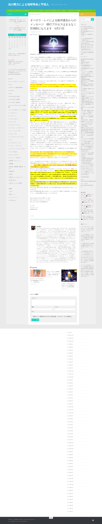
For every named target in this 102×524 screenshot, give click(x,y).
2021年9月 (70, 415)
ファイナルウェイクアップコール (16, 136)
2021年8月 (70, 418)
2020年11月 (70, 445)
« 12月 (9, 48)
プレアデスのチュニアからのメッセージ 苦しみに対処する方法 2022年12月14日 (87, 228)
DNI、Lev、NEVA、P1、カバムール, (17, 81)
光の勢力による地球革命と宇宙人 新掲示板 (18, 10)
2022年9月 (70, 380)
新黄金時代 (11, 171)
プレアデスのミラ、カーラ (15, 142)
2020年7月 (70, 457)
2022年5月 (70, 391)
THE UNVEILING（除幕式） (15, 99)
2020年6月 (70, 460)
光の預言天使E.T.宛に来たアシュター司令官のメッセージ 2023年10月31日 (87, 253)
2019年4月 (70, 502)
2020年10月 (70, 448)
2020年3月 (70, 469)
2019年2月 (70, 508)
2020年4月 (70, 466)
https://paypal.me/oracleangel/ (14, 74)
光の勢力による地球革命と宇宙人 (28, 4)
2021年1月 (70, 439)
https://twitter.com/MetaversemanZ (88, 181)
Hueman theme (24, 521)
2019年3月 (70, 505)
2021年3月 (70, 433)
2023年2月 (70, 365)
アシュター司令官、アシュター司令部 (17, 110)
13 (44, 271)
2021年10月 (70, 412)
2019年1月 (70, 511)
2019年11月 (70, 481)
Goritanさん (11, 90)
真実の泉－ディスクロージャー (16, 177)
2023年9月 (70, 344)
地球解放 (11, 163)
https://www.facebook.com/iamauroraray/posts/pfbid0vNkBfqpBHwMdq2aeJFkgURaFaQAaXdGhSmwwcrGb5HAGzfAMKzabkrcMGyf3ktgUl (64, 219)
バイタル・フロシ (13, 133)
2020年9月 (70, 451)
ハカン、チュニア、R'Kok (14, 130)
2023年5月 (70, 356)
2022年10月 (70, 377)
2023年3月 (70, 362)
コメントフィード (13, 197)
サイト (32, 311)
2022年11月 (70, 374)
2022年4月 (70, 394)
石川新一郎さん (12, 180)
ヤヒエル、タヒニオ (13, 154)
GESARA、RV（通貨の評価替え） (16, 87)
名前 (32, 306)
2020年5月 (70, 463)
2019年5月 (70, 499)
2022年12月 (70, 371)
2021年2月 (70, 436)
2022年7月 (70, 385)
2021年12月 (70, 406)
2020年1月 (70, 475)
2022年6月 (70, 388)
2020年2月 (70, 472)
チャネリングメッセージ (36, 14)
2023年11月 (70, 338)
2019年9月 (70, 487)
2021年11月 (70, 409)
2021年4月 (70, 430)
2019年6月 (70, 496)
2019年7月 (70, 493)
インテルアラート (13, 113)
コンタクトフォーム (87, 10)
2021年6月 (70, 424)
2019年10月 (70, 484)
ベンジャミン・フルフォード (15, 145)
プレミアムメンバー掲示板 (37, 10)
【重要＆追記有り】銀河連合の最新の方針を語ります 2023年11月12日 (87, 245)
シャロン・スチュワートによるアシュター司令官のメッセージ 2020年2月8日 (68, 285)
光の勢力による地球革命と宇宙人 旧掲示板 (55, 10)
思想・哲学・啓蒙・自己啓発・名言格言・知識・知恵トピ (87, 211)
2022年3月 (70, 397)
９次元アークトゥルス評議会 (15, 183)
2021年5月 (70, 427)
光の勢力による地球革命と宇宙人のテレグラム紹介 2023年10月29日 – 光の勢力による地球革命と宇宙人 (87, 273)
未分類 (10, 174)
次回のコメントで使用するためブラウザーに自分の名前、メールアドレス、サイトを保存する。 (52, 316)
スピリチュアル (12, 122)
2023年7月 (70, 350)
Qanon (10, 93)
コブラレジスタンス (13, 119)
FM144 (10, 84)
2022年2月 (70, 400)
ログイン (11, 191)
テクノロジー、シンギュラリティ (16, 127)
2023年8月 (70, 347)
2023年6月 (70, 353)
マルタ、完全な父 (13, 151)
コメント (33, 298)
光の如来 (33, 31)
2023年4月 (70, 359)
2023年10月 (70, 341)
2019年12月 (70, 478)
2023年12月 (70, 335)
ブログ (10, 139)
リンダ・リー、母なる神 (14, 157)
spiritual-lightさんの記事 (14, 96)
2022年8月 (70, 383)
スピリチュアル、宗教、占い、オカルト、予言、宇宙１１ (87, 201)
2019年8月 (70, 490)
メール (56, 306)
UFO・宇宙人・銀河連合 (14, 102)
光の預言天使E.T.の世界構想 (74, 10)
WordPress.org (12, 200)
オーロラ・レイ (12, 116)
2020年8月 (70, 454)
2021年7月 (70, 421)
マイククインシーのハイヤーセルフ (17, 148)
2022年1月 (70, 403)
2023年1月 (70, 368)
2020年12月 (70, 442)
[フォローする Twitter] (25, 14)
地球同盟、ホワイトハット (15, 160)
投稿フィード (12, 194)
